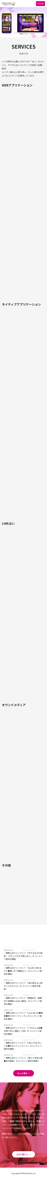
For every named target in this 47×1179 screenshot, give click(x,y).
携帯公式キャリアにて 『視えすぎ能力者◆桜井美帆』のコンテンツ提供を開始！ (23, 1059)
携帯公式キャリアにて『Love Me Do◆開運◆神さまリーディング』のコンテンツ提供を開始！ (23, 1015)
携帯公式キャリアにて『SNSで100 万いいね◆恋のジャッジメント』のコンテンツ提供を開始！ (23, 1045)
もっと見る (23, 1073)
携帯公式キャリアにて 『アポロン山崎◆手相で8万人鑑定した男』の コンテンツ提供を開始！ (23, 1030)
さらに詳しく (23, 1154)
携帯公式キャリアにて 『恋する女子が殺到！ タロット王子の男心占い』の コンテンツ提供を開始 (23, 956)
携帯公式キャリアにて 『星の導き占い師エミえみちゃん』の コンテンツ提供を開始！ (23, 985)
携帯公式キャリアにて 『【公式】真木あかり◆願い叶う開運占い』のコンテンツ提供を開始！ (23, 970)
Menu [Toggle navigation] (40, 3)
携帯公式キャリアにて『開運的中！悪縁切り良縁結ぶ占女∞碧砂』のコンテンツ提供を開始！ (23, 1000)
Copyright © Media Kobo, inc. (23, 1173)
